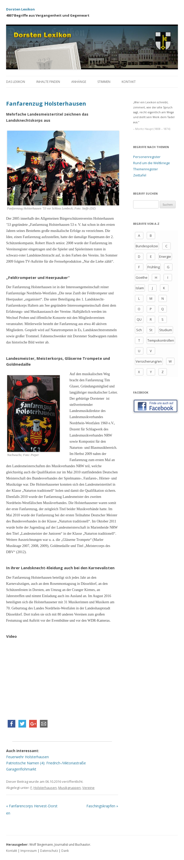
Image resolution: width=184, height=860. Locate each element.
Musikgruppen (69, 787)
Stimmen (103, 82)
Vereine (88, 787)
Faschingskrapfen (102, 805)
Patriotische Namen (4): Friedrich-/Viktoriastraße (46, 763)
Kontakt (129, 82)
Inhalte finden (48, 82)
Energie (165, 256)
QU (139, 319)
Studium (165, 330)
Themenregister (145, 169)
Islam (140, 288)
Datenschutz (49, 850)
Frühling (153, 267)
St (150, 330)
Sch (139, 330)
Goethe (141, 277)
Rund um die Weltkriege (151, 163)
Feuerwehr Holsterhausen (27, 756)
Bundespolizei (147, 246)
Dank (65, 850)
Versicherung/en (149, 361)
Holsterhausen (45, 787)
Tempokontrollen (160, 340)
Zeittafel (139, 175)
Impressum (28, 850)
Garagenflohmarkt (21, 769)
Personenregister (146, 156)
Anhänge (78, 82)
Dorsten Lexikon (20, 9)
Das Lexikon (15, 82)
